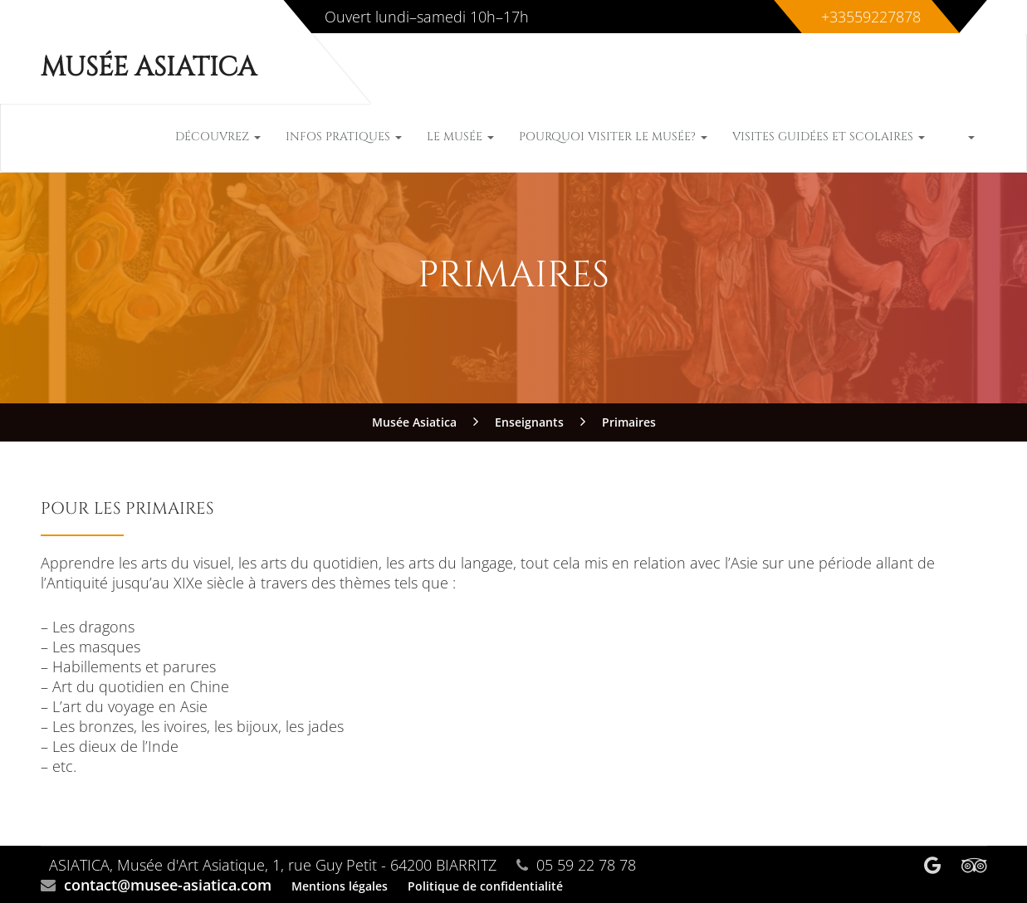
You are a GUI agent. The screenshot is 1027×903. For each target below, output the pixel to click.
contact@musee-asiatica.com (167, 885)
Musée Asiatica (149, 67)
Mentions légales (339, 886)
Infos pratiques (344, 136)
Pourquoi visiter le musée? (613, 136)
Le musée (460, 136)
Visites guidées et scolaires (828, 136)
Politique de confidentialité (485, 886)
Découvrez (218, 136)
